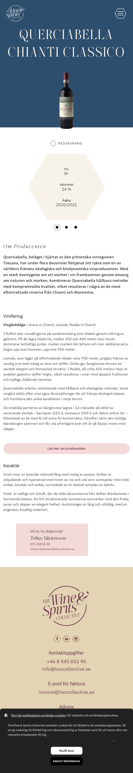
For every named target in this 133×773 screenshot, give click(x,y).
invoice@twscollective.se (66, 692)
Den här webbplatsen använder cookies (38, 715)
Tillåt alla (66, 750)
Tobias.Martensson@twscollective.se (52, 549)
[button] (57, 227)
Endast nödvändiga (66, 761)
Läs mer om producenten (66, 448)
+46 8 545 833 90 (66, 661)
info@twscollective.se (66, 669)
